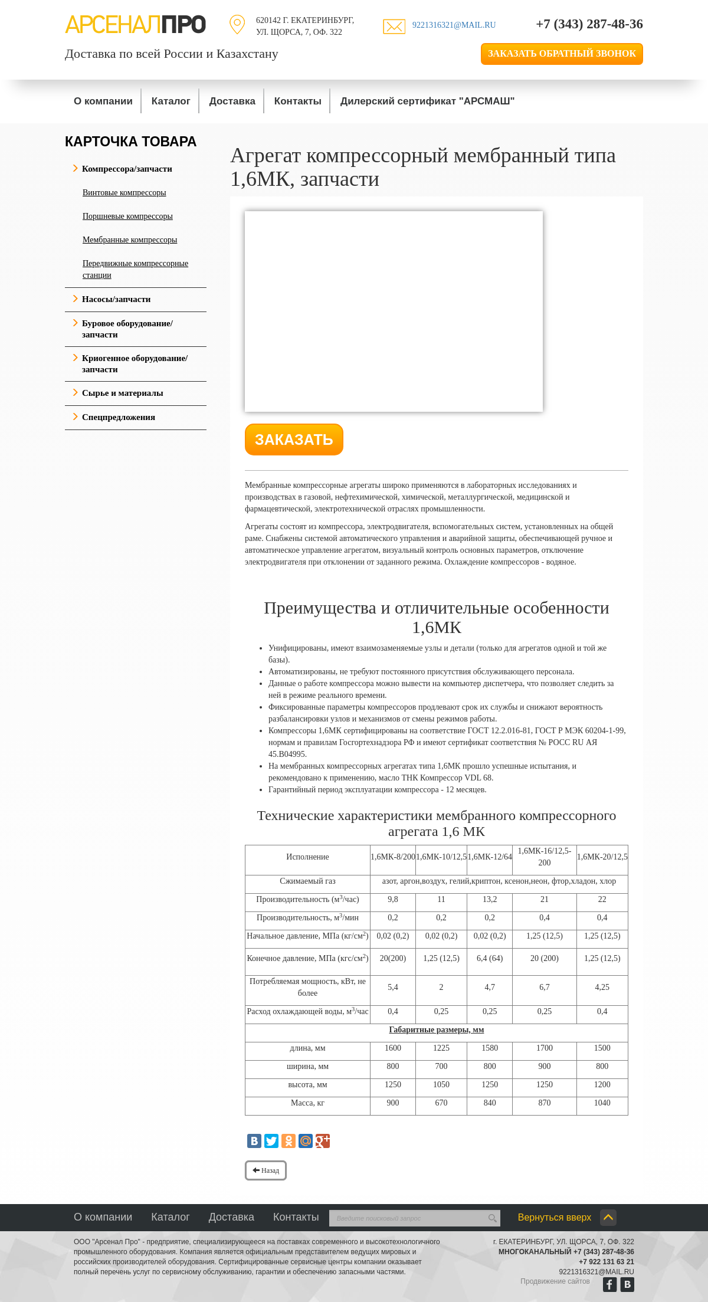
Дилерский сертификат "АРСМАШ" (427, 101)
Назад (266, 1170)
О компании (103, 101)
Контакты (298, 101)
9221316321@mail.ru (454, 25)
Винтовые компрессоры (124, 192)
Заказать (294, 439)
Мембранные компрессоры (130, 239)
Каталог (171, 101)
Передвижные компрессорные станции (135, 269)
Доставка (232, 101)
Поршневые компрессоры (128, 216)
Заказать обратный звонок (562, 53)
